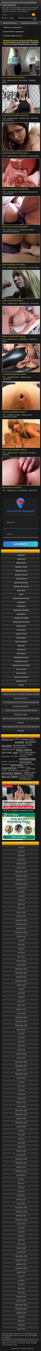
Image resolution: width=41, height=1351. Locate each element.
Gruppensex (21, 614)
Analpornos (21, 559)
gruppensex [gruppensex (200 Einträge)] (27, 758)
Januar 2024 (21, 867)
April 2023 (21, 904)
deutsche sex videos (26, 229)
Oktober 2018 (21, 1118)
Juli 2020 (21, 1033)
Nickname (11, 522)
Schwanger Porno (21, 661)
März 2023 (21, 908)
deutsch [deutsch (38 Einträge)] (29, 745)
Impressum (15, 1348)
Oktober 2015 (21, 1264)
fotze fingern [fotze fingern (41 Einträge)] (6, 756)
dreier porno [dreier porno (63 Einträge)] (30, 752)
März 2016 (21, 1244)
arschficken (23, 156)
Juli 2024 (21, 847)
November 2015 (21, 1260)
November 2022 (21, 924)
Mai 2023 (21, 900)
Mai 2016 (21, 1236)
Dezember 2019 (21, 1062)
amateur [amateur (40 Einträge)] (17, 739)
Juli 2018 (21, 1131)
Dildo (21, 594)
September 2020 (21, 1025)
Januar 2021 (21, 1013)
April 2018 (21, 1143)
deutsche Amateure (21, 582)
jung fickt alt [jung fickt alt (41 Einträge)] (5, 764)
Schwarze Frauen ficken (21, 665)
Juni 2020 (21, 1037)
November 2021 (21, 973)
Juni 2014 (21, 1317)
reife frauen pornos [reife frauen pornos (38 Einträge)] (13, 770)
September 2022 (21, 932)
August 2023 (21, 888)
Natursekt (21, 645)
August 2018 (21, 1126)
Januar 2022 (21, 965)
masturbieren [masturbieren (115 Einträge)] (9, 767)
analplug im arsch (13, 415)
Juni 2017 (21, 1183)
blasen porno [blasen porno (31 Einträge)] (28, 743)
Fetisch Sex (21, 606)
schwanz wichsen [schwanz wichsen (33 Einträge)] (28, 774)
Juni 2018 (21, 1135)
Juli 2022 (21, 940)
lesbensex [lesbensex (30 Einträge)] (32, 764)
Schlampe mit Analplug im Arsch (14, 412)
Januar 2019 (21, 1106)
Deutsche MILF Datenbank (13, 31)
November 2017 (21, 1163)
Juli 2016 (21, 1228)
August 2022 (21, 936)
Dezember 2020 (21, 1017)
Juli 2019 (21, 1082)
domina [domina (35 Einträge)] (21, 752)
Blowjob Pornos (21, 571)
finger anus (35, 303)
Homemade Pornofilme (21, 622)
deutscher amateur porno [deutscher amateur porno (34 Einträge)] (20, 747)
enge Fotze (33, 490)
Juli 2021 (21, 989)
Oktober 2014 (21, 1313)
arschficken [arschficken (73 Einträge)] (30, 741)
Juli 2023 (21, 892)
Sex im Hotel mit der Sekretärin (13, 77)
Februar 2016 (21, 1248)
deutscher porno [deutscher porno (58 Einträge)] (8, 749)
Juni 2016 (21, 1232)
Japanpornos (21, 626)
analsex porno (12, 80)
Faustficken (21, 602)
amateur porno (12, 118)
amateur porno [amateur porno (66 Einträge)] (27, 739)
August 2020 (21, 1029)
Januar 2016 (21, 1252)
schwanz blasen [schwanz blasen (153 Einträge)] (12, 773)
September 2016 (21, 1220)
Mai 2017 (21, 1187)
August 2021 (21, 985)
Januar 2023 (21, 916)
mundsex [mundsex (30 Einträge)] (28, 767)
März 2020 (21, 1050)
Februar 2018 (21, 1151)
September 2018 (21, 1122)
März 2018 (21, 1147)
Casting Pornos (21, 579)
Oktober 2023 (21, 880)
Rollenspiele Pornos (21, 657)
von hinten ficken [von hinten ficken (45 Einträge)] (25, 779)
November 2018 (21, 1114)
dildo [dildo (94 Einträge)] (15, 752)
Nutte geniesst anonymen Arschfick (15, 226)
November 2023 (21, 876)
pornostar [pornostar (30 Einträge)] (4, 770)
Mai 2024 (21, 851)
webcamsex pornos (10, 416)
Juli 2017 (21, 1179)
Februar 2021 (21, 1009)
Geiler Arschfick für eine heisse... (14, 264)
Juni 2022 (21, 944)
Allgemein (21, 555)
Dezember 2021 (21, 969)
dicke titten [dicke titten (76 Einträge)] (7, 752)
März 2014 (21, 1329)
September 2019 (21, 1074)
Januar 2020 (21, 1058)
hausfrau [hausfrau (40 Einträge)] (4, 761)
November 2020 (21, 1021)
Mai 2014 (21, 1321)
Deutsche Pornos (10, 23)
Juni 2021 (21, 993)
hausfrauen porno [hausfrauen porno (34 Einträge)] (13, 761)
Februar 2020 (21, 1054)
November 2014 (21, 1309)
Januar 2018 (21, 1155)
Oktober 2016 (21, 1215)
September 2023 (21, 884)
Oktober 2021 (21, 977)
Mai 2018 (21, 1139)
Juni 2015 (21, 1280)
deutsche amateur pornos (28, 192)
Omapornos (21, 649)
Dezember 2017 (21, 1159)
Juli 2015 (21, 1276)
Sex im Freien (21, 669)
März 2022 (21, 957)
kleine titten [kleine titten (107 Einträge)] (16, 764)
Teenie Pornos (21, 673)
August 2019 (21, 1078)
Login (12, 18)
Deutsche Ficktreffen (29, 23)
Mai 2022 (21, 948)
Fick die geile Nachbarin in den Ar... (15, 449)
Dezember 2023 (21, 872)
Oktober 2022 (21, 928)
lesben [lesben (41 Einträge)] (26, 764)
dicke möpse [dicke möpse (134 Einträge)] (24, 749)
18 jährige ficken (13, 377)
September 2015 (21, 1268)
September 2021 (21, 981)
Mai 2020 (21, 1041)
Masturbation (21, 638)
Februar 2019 (21, 1102)
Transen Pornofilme (21, 677)
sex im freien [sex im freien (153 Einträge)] (10, 776)
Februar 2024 (21, 863)
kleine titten (23, 80)
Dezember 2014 (21, 1305)
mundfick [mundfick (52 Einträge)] (21, 767)
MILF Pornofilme (21, 642)
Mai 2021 (21, 997)
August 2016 (21, 1224)
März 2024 (21, 859)
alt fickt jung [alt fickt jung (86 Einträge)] (8, 739)
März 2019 (21, 1098)
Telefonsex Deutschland (12, 27)
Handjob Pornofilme (21, 618)
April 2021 (21, 1001)
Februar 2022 (21, 961)
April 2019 (21, 1094)
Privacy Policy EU (27, 1348)
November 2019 (21, 1066)
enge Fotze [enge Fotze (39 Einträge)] (22, 754)
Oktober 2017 (21, 1167)
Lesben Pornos (21, 634)
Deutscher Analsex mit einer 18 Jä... (15, 153)
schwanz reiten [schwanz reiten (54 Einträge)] (29, 772)
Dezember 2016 (21, 1207)
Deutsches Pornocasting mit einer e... (15, 115)
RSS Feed (22, 18)
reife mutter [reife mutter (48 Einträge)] (25, 770)
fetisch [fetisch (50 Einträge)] (30, 754)
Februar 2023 (21, 912)
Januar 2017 (21, 1203)
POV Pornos (21, 653)
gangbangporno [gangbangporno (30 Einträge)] (23, 756)
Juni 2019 (21, 1086)
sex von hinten (34, 267)
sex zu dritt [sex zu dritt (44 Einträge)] (23, 777)
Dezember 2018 (21, 1110)
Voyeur (21, 685)
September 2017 (21, 1171)
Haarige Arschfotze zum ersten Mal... (15, 189)
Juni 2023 (21, 896)
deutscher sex (24, 303)
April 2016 (21, 1240)
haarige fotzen (8, 193)
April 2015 (21, 1288)
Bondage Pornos (21, 575)
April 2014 (21, 1325)
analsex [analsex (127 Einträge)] (19, 741)
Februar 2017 (21, 1199)
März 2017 (21, 1195)
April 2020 (21, 1046)
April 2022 (21, 952)
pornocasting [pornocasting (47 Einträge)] (30, 769)
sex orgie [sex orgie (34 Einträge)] (21, 775)
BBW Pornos (21, 563)
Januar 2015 (21, 1300)
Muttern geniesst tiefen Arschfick (14, 336)
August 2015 (21, 1272)
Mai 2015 (21, 1284)
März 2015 (21, 1292)
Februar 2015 (21, 1296)
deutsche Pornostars (21, 586)
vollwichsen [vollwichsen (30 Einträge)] (31, 777)
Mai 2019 (21, 1090)
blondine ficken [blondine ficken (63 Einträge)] (19, 745)
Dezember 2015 (21, 1256)
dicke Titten (21, 590)
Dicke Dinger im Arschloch (11, 487)
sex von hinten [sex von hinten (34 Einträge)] (30, 775)
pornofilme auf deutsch (11, 231)
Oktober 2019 (21, 1070)
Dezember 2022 (21, 920)
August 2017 (21, 1175)
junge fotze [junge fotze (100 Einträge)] (26, 762)
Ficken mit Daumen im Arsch (12, 300)
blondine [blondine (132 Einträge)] (7, 745)
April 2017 (21, 1191)
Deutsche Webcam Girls (12, 36)
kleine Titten (21, 630)
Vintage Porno (21, 681)
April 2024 (21, 855)
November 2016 (21, 1211)
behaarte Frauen (21, 567)
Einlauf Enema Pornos (21, 598)
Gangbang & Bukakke (21, 610)
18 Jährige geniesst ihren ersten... (14, 374)
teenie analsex (34, 156)
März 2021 (21, 1005)
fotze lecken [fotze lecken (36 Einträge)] (14, 756)
